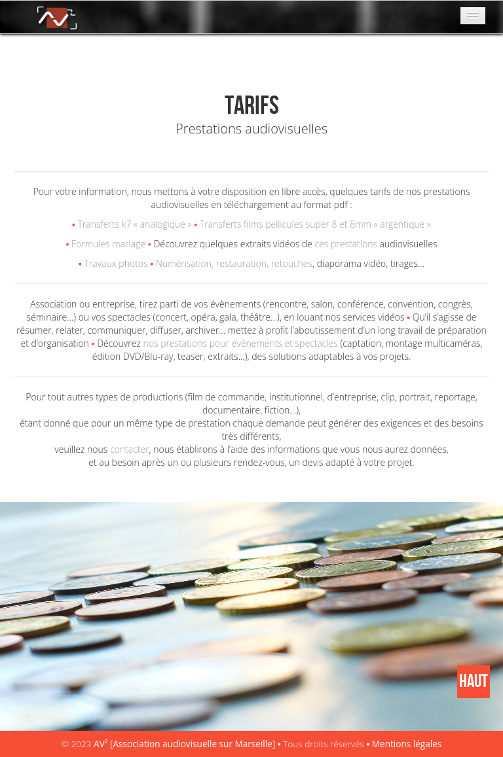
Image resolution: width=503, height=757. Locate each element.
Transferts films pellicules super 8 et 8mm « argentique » (315, 224)
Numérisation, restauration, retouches (234, 263)
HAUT (473, 681)
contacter (129, 449)
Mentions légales (407, 743)
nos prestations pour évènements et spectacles (240, 343)
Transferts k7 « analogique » (134, 224)
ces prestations (347, 244)
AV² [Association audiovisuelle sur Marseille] (186, 743)
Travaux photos (115, 263)
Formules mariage (108, 244)
